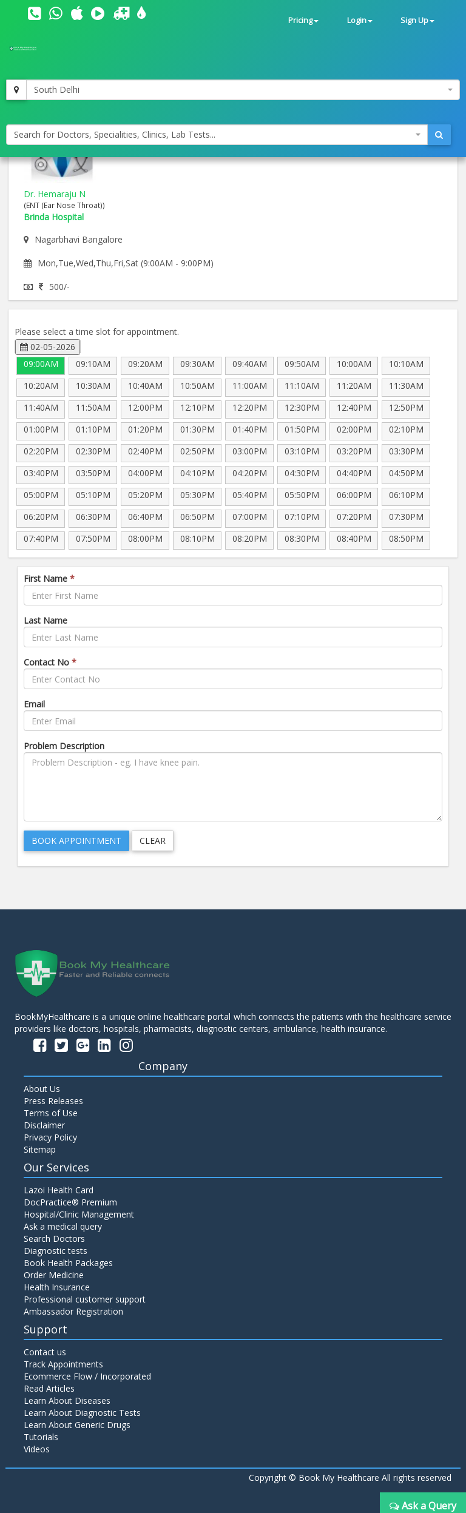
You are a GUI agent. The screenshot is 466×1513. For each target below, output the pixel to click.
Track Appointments (63, 1364)
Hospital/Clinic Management (79, 1214)
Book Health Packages (68, 1263)
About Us (42, 1088)
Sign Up (417, 20)
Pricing (303, 20)
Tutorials (41, 1437)
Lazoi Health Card (58, 1190)
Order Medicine (54, 1275)
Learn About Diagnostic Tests (82, 1412)
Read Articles (49, 1388)
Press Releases (53, 1101)
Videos (37, 1449)
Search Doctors (54, 1238)
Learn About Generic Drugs (77, 1424)
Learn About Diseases (67, 1400)
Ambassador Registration (73, 1311)
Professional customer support (85, 1299)
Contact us (45, 1352)
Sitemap (40, 1149)
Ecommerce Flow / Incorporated (87, 1376)
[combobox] (243, 89)
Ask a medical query (63, 1226)
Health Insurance (57, 1287)
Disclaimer (44, 1125)
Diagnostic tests (55, 1250)
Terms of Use (51, 1113)
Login (360, 20)
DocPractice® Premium (70, 1202)
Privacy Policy (50, 1137)
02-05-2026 (47, 346)
